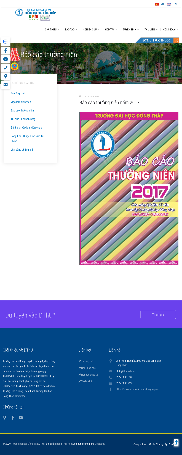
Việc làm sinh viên (21, 102)
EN (175, 4)
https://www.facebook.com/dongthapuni (137, 389)
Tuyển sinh (85, 381)
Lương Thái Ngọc (64, 443)
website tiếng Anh (5, 41)
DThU (35, 14)
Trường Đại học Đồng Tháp (25, 443)
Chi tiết (19, 396)
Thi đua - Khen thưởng (23, 119)
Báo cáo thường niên (22, 110)
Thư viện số (86, 361)
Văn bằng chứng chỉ (22, 149)
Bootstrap (100, 443)
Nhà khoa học (87, 368)
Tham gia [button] (154, 314)
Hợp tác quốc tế (88, 374)
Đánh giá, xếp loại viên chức (26, 127)
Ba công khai (18, 93)
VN (162, 4)
